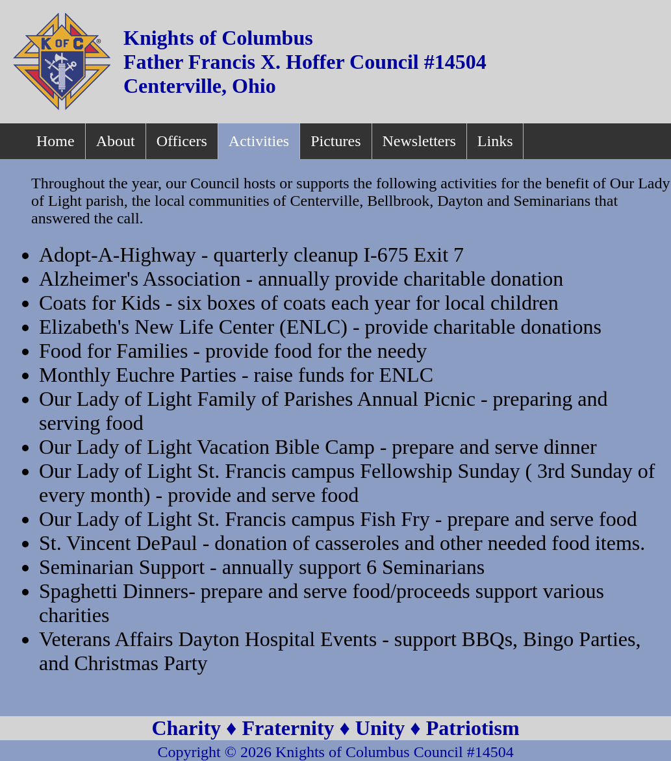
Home (55, 140)
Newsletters (419, 140)
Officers (182, 140)
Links (495, 140)
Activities (259, 140)
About (115, 140)
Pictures (335, 140)
